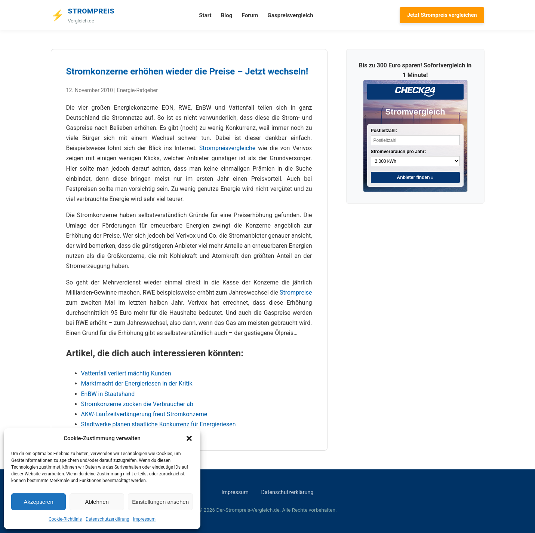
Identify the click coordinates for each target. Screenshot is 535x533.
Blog (227, 15)
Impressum (144, 519)
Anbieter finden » (415, 177)
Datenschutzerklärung (107, 519)
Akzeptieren (38, 502)
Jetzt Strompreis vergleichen (442, 15)
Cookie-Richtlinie (65, 519)
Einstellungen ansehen (160, 502)
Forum (250, 15)
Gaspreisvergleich (290, 15)
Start (205, 15)
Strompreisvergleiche (227, 148)
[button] (189, 438)
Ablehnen (96, 502)
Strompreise (296, 292)
